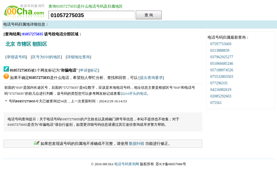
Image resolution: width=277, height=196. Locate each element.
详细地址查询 (78, 57)
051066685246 (221, 64)
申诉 (84, 70)
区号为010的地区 (46, 57)
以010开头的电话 (134, 93)
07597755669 (220, 44)
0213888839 (219, 50)
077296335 (218, 83)
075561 (216, 103)
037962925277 (221, 57)
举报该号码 (16, 57)
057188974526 (221, 70)
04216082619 (220, 90)
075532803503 (221, 77)
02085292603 (220, 96)
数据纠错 (136, 144)
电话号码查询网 (126, 164)
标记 (94, 70)
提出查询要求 (151, 78)
